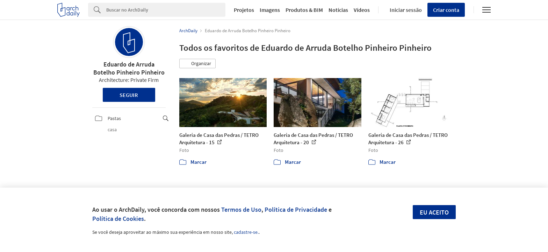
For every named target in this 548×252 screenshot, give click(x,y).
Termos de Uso (241, 209)
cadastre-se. (246, 232)
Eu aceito (434, 212)
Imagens (270, 10)
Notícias (338, 10)
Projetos (244, 10)
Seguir (129, 94)
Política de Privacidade (296, 209)
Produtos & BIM (304, 10)
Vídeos (362, 10)
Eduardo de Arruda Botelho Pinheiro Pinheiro (129, 68)
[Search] (165, 10)
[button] (197, 64)
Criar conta (446, 9)
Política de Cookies (118, 219)
